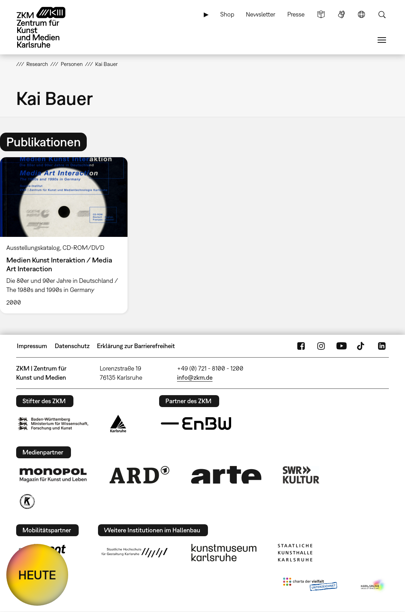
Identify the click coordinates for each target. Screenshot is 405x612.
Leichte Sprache (321, 14)
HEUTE (37, 575)
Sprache (361, 14)
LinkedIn (382, 346)
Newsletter (260, 14)
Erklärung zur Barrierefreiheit (136, 346)
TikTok (361, 346)
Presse (296, 14)
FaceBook (301, 346)
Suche (382, 14)
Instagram (321, 346)
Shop (227, 14)
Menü (382, 40)
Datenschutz (72, 346)
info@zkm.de (195, 377)
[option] (66, 235)
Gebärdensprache (341, 14)
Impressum (32, 346)
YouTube (341, 346)
